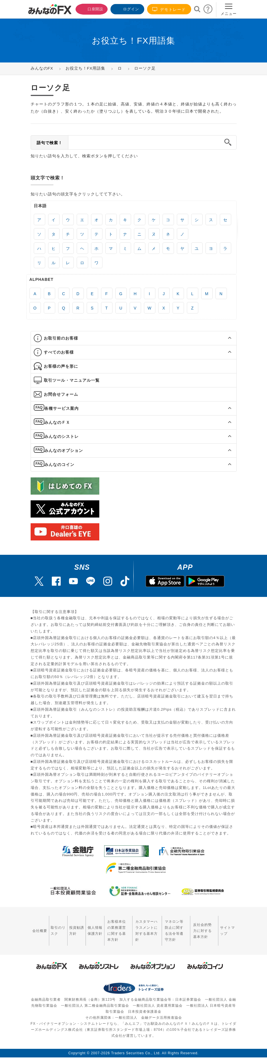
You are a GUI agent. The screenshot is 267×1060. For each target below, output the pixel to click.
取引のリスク (54, 927)
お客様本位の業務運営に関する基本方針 (110, 927)
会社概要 (37, 927)
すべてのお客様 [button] (59, 352)
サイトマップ (227, 927)
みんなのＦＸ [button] (57, 422)
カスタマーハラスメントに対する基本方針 (143, 927)
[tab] (133, 338)
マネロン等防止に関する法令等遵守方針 (173, 927)
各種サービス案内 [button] (61, 408)
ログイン (126, 8)
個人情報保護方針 (86, 927)
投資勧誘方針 (70, 927)
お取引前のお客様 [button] (61, 338)
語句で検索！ (49, 142)
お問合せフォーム (61, 394)
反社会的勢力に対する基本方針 (204, 927)
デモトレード (169, 9)
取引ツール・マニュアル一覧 (72, 380)
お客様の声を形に (61, 366)
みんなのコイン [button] (59, 464)
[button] (224, 338)
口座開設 (90, 8)
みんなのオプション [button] (63, 450)
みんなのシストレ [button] (61, 436)
